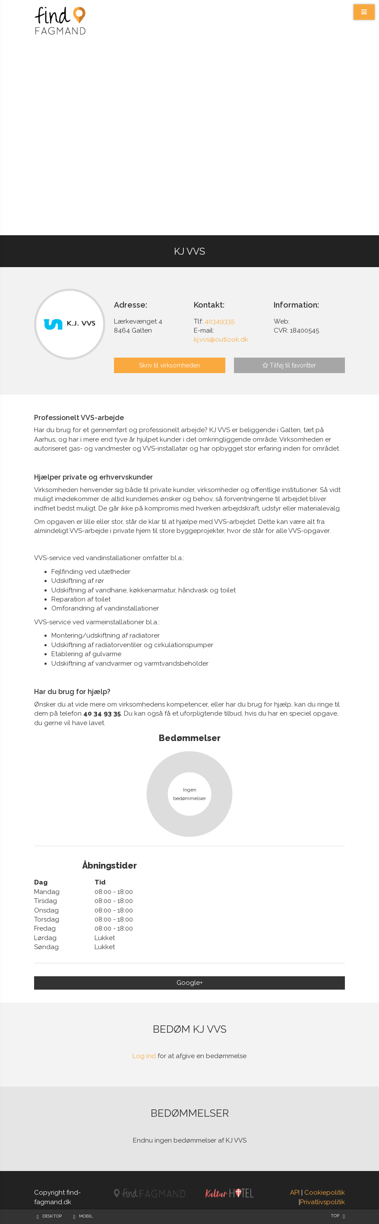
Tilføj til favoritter (289, 365)
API (295, 1192)
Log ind (144, 1056)
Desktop (52, 1216)
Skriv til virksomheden (169, 365)
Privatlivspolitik (322, 1202)
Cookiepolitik (324, 1192)
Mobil (86, 1216)
